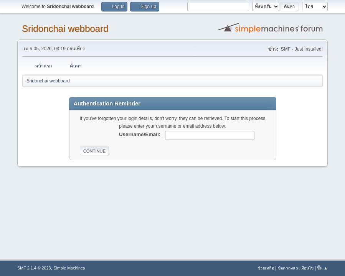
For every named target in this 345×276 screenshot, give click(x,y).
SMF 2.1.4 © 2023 (34, 268)
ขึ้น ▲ (322, 268)
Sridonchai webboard (65, 28)
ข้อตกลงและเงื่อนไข (296, 268)
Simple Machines (69, 268)
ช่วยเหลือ (266, 268)
